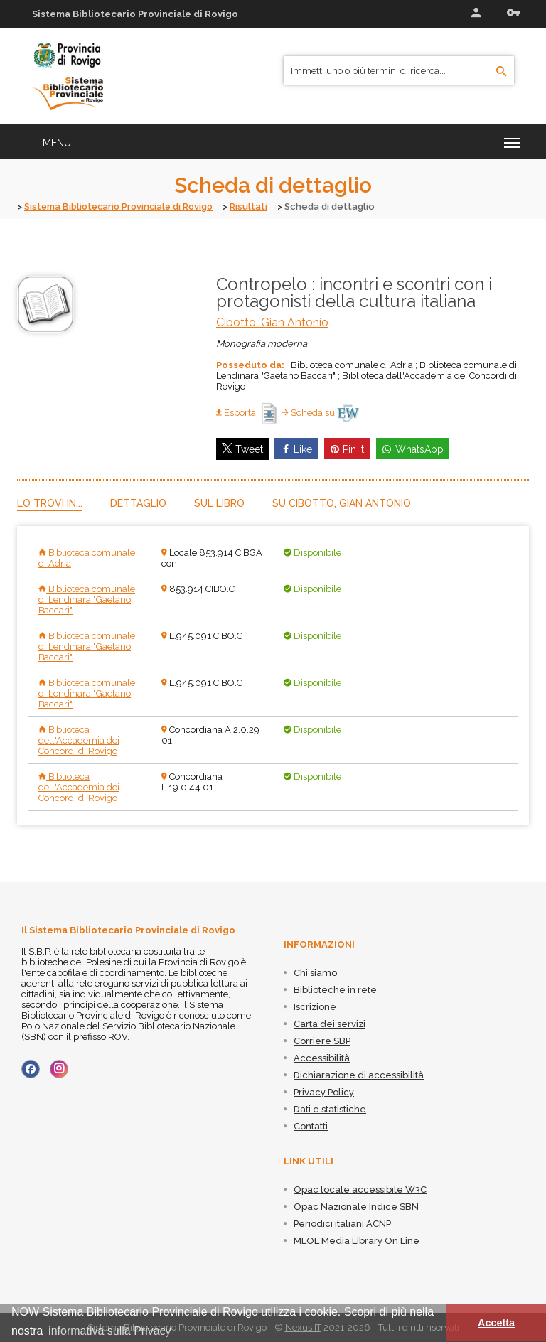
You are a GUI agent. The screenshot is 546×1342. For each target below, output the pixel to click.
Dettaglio (138, 503)
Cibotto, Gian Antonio (272, 321)
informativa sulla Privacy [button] (109, 1331)
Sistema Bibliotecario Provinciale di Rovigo (122, 206)
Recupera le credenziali (513, 12)
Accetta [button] (496, 1322)
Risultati (255, 206)
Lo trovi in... (49, 503)
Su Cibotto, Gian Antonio (341, 503)
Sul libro (219, 503)
